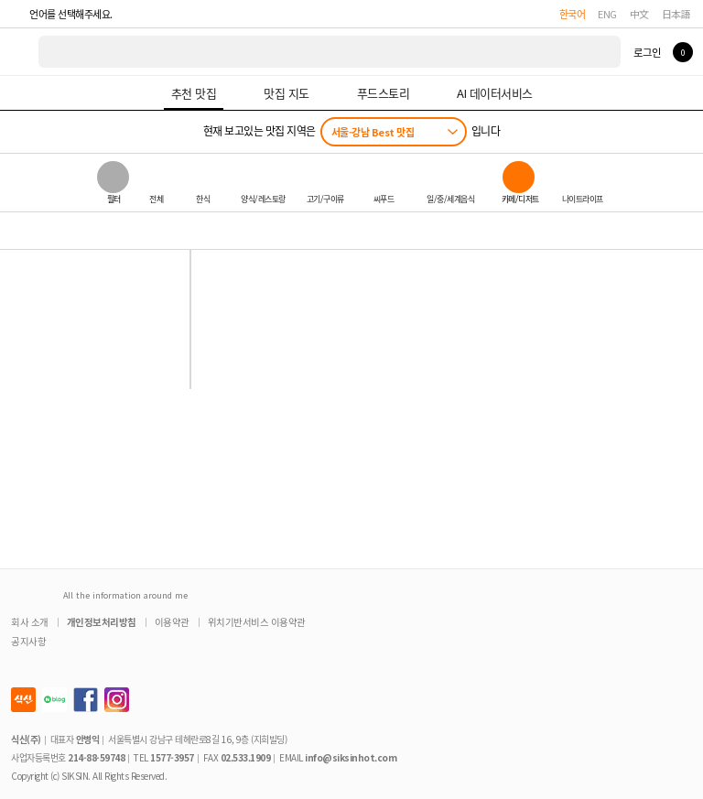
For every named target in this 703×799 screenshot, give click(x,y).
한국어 (572, 13)
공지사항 (28, 641)
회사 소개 (30, 622)
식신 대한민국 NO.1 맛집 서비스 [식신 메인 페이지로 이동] (20, 52)
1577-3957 (172, 757)
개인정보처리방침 (101, 622)
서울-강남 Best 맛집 (373, 131)
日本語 (676, 13)
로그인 (646, 52)
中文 (639, 13)
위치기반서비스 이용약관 (257, 622)
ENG (607, 13)
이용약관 (172, 622)
